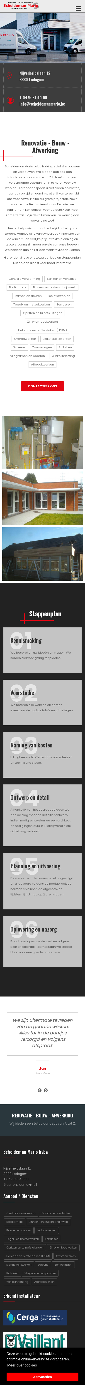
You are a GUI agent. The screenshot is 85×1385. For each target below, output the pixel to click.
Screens (19, 347)
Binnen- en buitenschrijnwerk (54, 287)
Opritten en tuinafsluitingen (42, 313)
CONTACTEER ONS (42, 386)
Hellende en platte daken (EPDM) (42, 330)
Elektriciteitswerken (57, 339)
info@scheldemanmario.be (42, 104)
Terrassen (64, 304)
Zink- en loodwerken (42, 321)
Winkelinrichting (63, 356)
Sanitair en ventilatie (62, 279)
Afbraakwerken (42, 364)
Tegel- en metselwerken (31, 304)
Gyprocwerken (25, 339)
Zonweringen (42, 347)
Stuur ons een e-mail (20, 1184)
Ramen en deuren (28, 296)
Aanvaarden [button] (42, 1377)
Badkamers (17, 287)
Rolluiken (65, 347)
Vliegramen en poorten (27, 356)
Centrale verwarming (24, 279)
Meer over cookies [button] (22, 1365)
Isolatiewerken (59, 296)
